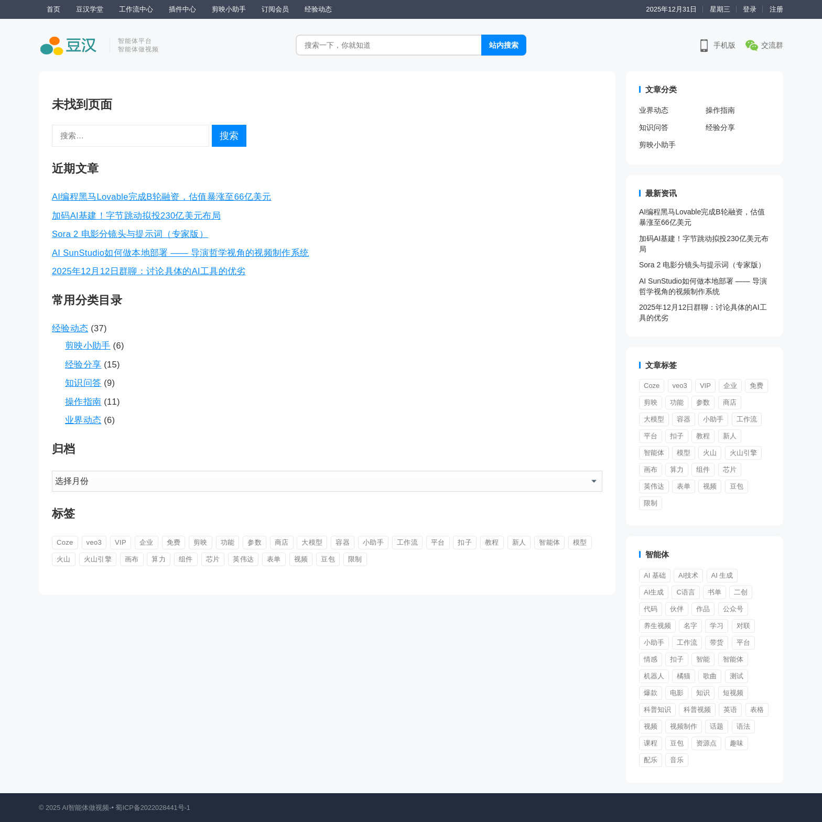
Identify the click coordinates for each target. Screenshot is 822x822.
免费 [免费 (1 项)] (174, 542)
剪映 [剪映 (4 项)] (200, 542)
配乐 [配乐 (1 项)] (650, 760)
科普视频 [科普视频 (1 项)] (697, 709)
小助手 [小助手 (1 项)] (654, 642)
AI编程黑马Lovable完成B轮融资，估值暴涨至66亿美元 (162, 196)
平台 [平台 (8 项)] (743, 642)
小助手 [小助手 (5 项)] (373, 542)
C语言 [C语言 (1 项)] (685, 592)
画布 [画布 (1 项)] (132, 559)
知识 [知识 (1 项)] (703, 693)
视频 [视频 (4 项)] (301, 559)
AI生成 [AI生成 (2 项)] (654, 592)
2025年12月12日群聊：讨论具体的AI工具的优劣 (149, 271)
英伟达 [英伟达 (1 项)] (243, 559)
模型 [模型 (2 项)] (580, 542)
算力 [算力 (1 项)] (159, 559)
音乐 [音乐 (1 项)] (677, 760)
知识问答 (83, 382)
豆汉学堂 (89, 9)
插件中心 (182, 9)
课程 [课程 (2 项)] (650, 743)
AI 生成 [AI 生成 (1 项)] (722, 575)
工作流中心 (136, 9)
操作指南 (83, 401)
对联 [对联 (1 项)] (743, 626)
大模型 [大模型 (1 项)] (311, 542)
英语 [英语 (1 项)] (730, 709)
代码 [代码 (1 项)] (650, 609)
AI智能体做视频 (85, 808)
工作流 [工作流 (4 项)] (687, 642)
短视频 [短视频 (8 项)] (733, 693)
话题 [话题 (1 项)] (716, 726)
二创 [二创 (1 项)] (741, 592)
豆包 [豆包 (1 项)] (328, 559)
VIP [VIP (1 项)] (120, 542)
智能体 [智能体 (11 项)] (549, 542)
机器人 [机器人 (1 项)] (654, 676)
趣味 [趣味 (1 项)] (736, 743)
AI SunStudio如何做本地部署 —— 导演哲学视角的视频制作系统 (180, 252)
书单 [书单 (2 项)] (714, 592)
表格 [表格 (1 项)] (757, 709)
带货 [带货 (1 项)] (716, 642)
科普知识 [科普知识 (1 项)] (657, 709)
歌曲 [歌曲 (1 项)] (710, 676)
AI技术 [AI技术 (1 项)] (688, 575)
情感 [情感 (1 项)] (650, 659)
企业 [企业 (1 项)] (146, 542)
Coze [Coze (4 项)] (65, 542)
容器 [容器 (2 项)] (343, 542)
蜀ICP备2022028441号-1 (152, 808)
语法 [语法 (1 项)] (743, 726)
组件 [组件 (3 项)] (186, 559)
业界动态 (83, 420)
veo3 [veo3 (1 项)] (94, 542)
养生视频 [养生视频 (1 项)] (657, 626)
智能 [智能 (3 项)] (703, 659)
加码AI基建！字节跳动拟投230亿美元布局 (136, 215)
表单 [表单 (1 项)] (274, 559)
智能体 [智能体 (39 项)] (733, 659)
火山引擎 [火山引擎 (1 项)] (98, 559)
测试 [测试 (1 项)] (736, 676)
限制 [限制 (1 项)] (355, 559)
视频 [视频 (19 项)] (650, 726)
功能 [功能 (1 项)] (228, 542)
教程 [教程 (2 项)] (492, 542)
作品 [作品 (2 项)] (703, 609)
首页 (53, 9)
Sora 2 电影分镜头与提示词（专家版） (130, 234)
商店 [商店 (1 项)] (282, 542)
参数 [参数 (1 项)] (254, 542)
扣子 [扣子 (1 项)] (677, 659)
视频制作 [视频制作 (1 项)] (683, 726)
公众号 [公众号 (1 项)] (733, 609)
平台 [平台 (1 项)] (438, 542)
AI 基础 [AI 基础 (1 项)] (655, 575)
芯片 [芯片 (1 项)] (213, 559)
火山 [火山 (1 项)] (64, 559)
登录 (749, 9)
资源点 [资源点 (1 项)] (706, 743)
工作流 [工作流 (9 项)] (407, 542)
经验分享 (83, 364)
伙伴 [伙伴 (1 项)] (677, 609)
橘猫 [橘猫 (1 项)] (683, 676)
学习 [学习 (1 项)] (716, 626)
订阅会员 (275, 9)
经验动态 (318, 9)
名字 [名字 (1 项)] (690, 626)
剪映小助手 (229, 9)
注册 (776, 9)
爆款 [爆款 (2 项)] (650, 693)
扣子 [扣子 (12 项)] (465, 542)
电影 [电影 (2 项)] (677, 693)
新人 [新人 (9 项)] (519, 542)
